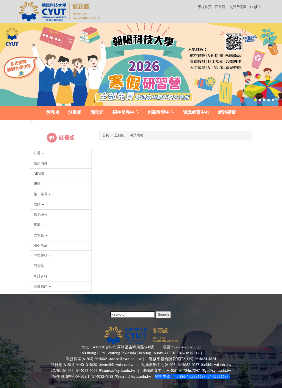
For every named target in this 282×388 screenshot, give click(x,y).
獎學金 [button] (40, 235)
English (255, 7)
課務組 (97, 112)
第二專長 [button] (42, 194)
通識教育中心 (196, 112)
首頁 (105, 135)
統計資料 (40, 276)
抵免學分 (40, 214)
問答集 (39, 266)
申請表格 (136, 135)
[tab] (255, 100)
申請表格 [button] (42, 256)
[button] (9, 64)
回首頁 (220, 7)
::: (31, 122)
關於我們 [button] (42, 286)
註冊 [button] (39, 153)
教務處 (53, 112)
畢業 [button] (39, 225)
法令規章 (40, 245)
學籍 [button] (39, 184)
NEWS (39, 173)
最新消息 (40, 163)
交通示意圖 (238, 7)
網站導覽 (227, 112)
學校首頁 (205, 7)
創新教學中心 (161, 112)
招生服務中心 (125, 112)
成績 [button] (39, 204)
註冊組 (74, 112)
